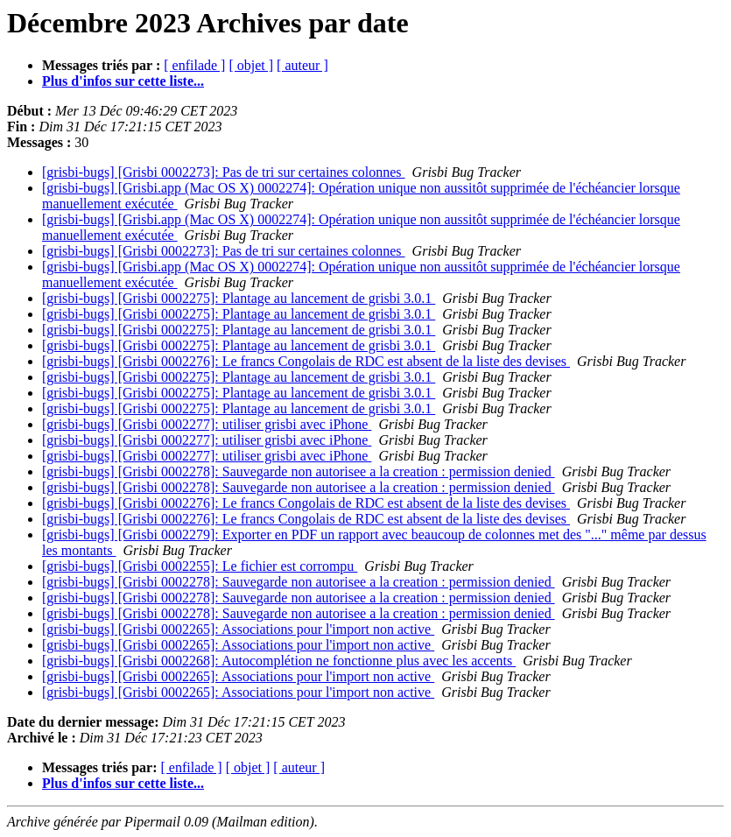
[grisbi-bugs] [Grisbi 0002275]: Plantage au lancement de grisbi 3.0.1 (238, 298)
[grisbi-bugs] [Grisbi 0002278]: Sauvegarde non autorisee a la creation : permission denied (298, 471)
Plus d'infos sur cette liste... (123, 81)
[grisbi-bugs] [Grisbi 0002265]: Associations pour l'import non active (238, 629)
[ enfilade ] (194, 65)
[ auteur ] (302, 65)
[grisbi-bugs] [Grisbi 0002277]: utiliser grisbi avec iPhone (206, 424)
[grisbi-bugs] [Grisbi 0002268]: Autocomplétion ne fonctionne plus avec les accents (279, 660)
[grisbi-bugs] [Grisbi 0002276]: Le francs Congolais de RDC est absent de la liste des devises (306, 361)
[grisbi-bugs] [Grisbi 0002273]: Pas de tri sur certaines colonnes (223, 172)
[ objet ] (250, 65)
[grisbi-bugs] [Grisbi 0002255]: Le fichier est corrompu (199, 566)
